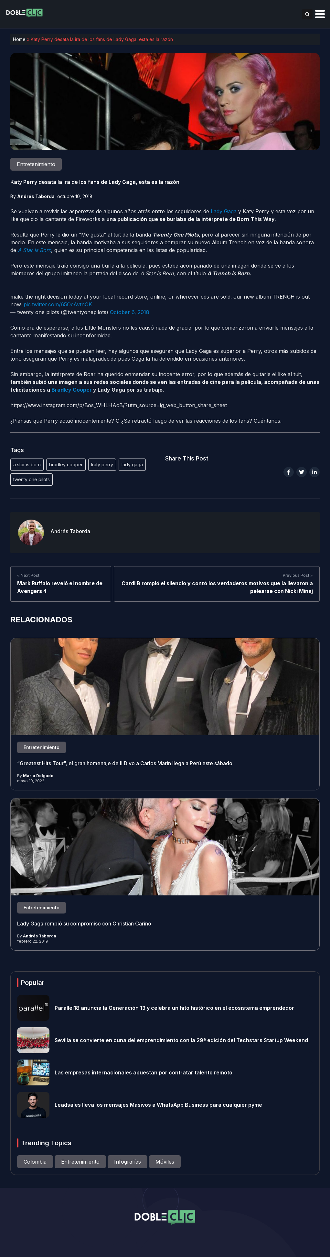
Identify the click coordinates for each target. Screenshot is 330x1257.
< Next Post (28, 575)
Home (19, 39)
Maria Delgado (38, 775)
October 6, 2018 (129, 312)
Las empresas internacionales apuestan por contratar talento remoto (143, 1072)
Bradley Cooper (71, 389)
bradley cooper (66, 464)
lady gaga (132, 464)
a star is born (27, 464)
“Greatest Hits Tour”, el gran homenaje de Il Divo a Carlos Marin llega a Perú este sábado (124, 763)
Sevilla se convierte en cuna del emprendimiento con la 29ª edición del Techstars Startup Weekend (181, 1040)
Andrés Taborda (36, 196)
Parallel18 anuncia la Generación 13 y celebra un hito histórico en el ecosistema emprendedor (174, 1008)
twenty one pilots (31, 479)
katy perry (102, 464)
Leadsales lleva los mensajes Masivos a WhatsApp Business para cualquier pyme (158, 1105)
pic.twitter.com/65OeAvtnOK (58, 304)
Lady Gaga (224, 211)
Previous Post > (298, 575)
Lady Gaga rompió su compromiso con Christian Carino (84, 923)
